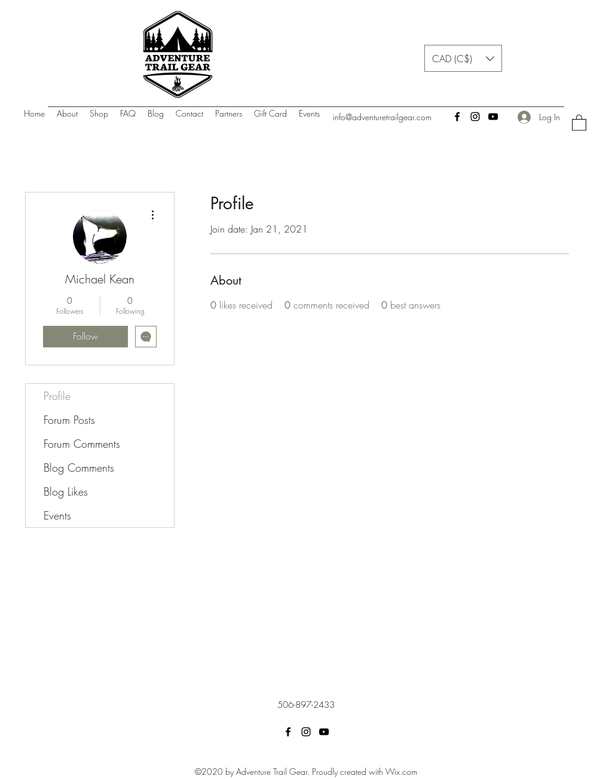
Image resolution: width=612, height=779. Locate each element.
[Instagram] (475, 117)
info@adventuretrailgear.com (382, 117)
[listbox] (463, 58)
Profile (57, 396)
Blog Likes (66, 491)
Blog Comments (79, 467)
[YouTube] (493, 117)
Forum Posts (69, 420)
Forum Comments (82, 443)
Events (57, 515)
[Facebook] (457, 117)
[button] (463, 58)
